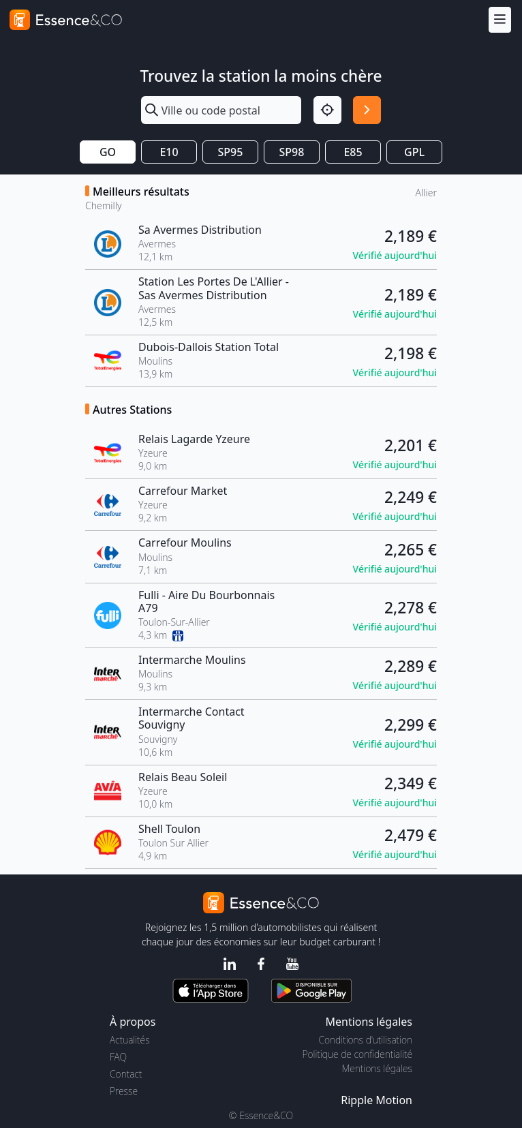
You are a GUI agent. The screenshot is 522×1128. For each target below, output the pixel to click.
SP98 (292, 151)
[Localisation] (327, 110)
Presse (124, 1090)
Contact (126, 1073)
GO (107, 151)
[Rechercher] (367, 110)
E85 (352, 151)
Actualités (130, 1039)
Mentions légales (377, 1068)
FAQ (118, 1056)
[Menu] (500, 19)
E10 (168, 151)
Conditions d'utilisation (365, 1039)
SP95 (230, 151)
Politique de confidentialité (357, 1054)
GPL (414, 151)
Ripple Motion (376, 1100)
